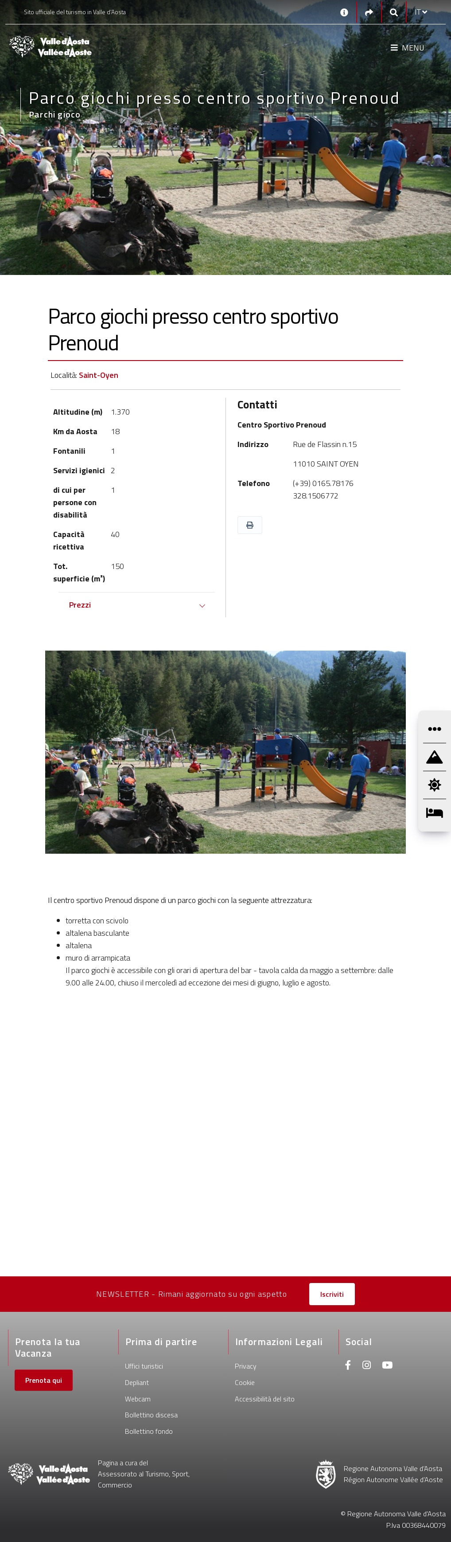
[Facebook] (348, 1366)
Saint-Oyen (98, 375)
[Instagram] (366, 1366)
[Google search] (394, 12)
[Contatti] (344, 12)
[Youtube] (387, 1366)
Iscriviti (332, 1294)
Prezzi (80, 605)
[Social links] (369, 12)
